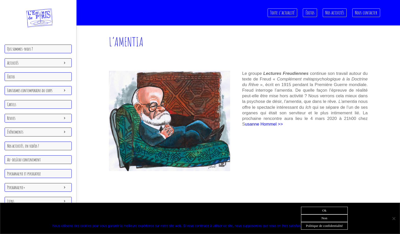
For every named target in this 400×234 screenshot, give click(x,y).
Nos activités (334, 12)
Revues (11, 118)
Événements (15, 132)
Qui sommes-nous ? (20, 49)
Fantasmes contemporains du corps (29, 90)
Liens (10, 201)
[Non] (393, 218)
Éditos (11, 76)
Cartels (11, 104)
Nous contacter (366, 12)
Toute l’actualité (282, 12)
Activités (12, 63)
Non (324, 218)
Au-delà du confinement (24, 159)
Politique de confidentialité (324, 226)
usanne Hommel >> (264, 124)
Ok (324, 210)
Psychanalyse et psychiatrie (24, 173)
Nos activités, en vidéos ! (23, 146)
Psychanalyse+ (16, 187)
